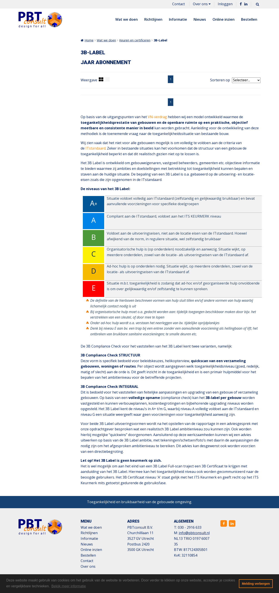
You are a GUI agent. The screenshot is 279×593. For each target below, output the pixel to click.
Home (89, 40)
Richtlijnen (153, 19)
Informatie (178, 19)
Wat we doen (126, 19)
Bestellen (249, 19)
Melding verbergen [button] (256, 583)
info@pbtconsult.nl (194, 532)
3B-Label (160, 40)
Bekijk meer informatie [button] (68, 586)
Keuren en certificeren (134, 40)
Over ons (202, 4)
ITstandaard (95, 148)
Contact (178, 4)
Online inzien (224, 19)
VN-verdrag (157, 116)
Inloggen (225, 4)
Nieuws (200, 19)
